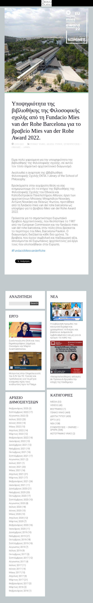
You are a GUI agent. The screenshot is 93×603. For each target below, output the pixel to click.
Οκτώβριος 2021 (17, 452)
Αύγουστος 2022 (17, 415)
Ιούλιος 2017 (15, 565)
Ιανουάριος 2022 (17, 441)
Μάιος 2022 (15, 426)
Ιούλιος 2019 (15, 550)
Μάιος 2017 (15, 572)
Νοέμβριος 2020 (17, 492)
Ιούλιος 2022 (15, 419)
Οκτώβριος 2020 (17, 496)
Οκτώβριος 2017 (17, 554)
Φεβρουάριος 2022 (18, 437)
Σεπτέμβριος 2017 (18, 557)
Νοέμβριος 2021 (17, 448)
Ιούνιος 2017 (15, 568)
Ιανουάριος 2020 (17, 528)
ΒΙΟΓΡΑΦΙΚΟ (56, 409)
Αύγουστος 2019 (17, 547)
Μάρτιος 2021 (16, 477)
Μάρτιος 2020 (16, 521)
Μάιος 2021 (15, 470)
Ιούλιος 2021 (15, 463)
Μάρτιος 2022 (16, 434)
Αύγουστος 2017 (17, 561)
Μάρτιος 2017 (16, 579)
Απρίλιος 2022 (16, 430)
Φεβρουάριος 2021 (18, 481)
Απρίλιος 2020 (16, 517)
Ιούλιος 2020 (15, 506)
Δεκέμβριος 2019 (18, 532)
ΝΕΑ (52, 423)
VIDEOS (54, 405)
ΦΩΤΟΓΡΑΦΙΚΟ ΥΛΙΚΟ (61, 433)
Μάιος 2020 (15, 514)
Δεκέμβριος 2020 (18, 488)
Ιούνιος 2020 (15, 510)
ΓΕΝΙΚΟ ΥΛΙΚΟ (37, 144)
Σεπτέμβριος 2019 (18, 543)
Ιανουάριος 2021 (17, 485)
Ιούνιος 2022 (15, 423)
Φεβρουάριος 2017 (18, 583)
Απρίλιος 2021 (16, 474)
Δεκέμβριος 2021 (18, 445)
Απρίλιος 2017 (16, 576)
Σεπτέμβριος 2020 (18, 499)
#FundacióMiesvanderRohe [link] (28, 250)
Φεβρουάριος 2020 (18, 525)
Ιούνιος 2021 (15, 466)
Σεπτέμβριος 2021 (18, 456)
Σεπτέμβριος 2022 (18, 412)
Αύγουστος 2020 (17, 503)
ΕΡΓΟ (53, 419)
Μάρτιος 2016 (16, 587)
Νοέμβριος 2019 (17, 536)
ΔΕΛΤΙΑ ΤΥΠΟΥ (54, 144)
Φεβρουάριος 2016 (18, 590)
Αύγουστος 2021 (17, 459)
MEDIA (53, 401)
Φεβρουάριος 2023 (18, 408)
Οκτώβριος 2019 (17, 539)
